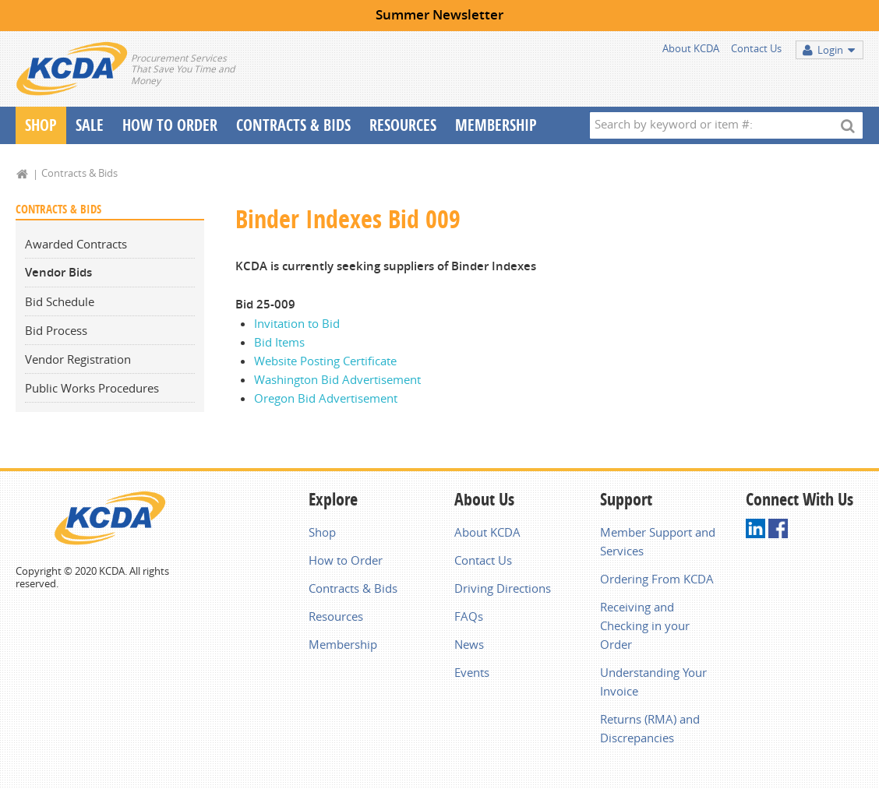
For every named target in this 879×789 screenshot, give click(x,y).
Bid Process (56, 330)
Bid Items (279, 342)
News (469, 644)
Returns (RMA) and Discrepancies (650, 728)
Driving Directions (502, 588)
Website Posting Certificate (325, 360)
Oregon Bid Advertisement (325, 398)
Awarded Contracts (76, 244)
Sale (90, 125)
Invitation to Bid (297, 323)
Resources (402, 125)
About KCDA (690, 48)
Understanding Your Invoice (653, 681)
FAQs (468, 616)
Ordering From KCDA (657, 578)
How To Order (169, 125)
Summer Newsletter (439, 14)
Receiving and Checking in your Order (645, 625)
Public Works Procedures (92, 388)
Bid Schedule (59, 301)
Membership (496, 125)
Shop (41, 125)
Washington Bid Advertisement (337, 379)
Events (471, 672)
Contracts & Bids (293, 125)
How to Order (346, 560)
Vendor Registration (78, 359)
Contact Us (756, 48)
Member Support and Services (657, 541)
